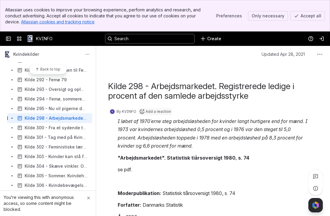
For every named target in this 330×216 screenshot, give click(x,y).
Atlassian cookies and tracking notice (58, 21)
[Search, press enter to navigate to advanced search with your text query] (150, 39)
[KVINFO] (30, 39)
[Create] (211, 39)
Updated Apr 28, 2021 (283, 54)
